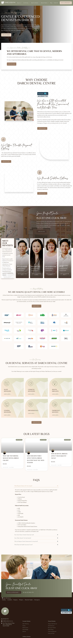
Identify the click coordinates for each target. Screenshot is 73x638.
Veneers (24, 625)
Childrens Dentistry (26, 636)
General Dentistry (51, 621)
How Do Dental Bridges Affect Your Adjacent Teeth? (59, 456)
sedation (68, 184)
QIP (38, 111)
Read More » (5, 464)
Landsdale (9, 600)
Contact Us (56, 2)
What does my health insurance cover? (23, 545)
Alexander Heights (29, 600)
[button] (36, 486)
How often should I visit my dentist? (22, 538)
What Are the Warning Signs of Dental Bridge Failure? (11, 458)
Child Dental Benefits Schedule (28, 523)
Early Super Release (22, 502)
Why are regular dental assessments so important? (26, 541)
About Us (20, 3)
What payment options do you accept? (23, 486)
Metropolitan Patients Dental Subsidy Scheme (27, 526)
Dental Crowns (25, 627)
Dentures (24, 631)
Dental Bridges (25, 629)
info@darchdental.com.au (8, 621)
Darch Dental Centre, (8, 295)
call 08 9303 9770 (29, 592)
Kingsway (15, 600)
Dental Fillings (50, 629)
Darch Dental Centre (58, 221)
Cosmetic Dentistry (26, 621)
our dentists (4, 262)
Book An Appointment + (66, 2)
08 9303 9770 (5, 619)
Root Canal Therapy (52, 627)
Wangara (21, 600)
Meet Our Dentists (35, 3)
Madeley (52, 121)
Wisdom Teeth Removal (52, 624)
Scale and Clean (51, 633)
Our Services (26, 3)
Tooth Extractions (51, 625)
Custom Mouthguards (52, 631)
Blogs (51, 2)
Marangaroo (37, 600)
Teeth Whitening (17, 371)
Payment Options (45, 3)
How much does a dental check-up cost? (24, 535)
